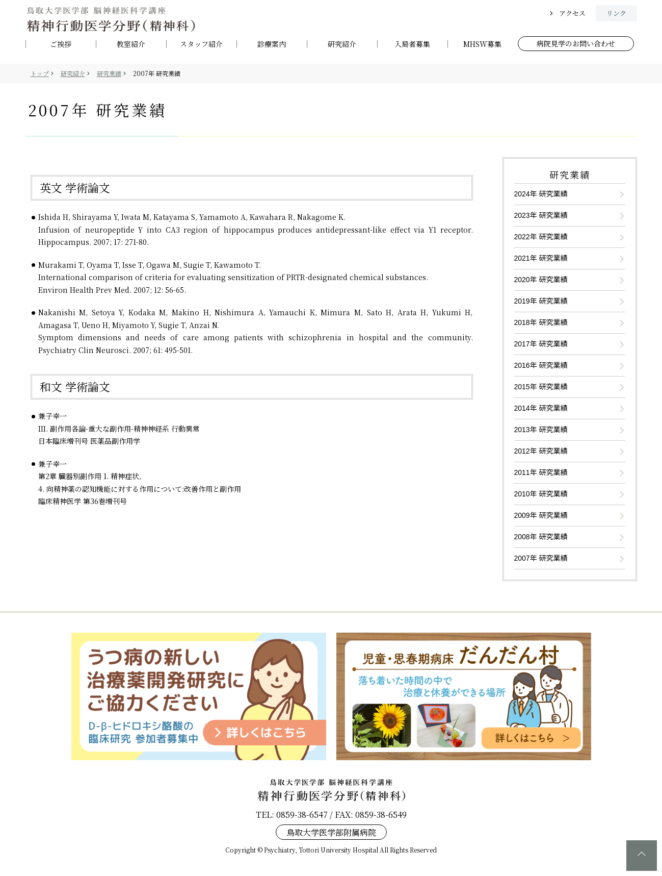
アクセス (572, 13)
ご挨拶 (60, 44)
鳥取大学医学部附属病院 (331, 832)
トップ (40, 73)
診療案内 (271, 44)
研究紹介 (342, 44)
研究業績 (109, 73)
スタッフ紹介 (201, 44)
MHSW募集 (482, 44)
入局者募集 (412, 44)
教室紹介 (131, 44)
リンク (616, 13)
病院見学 (576, 43)
